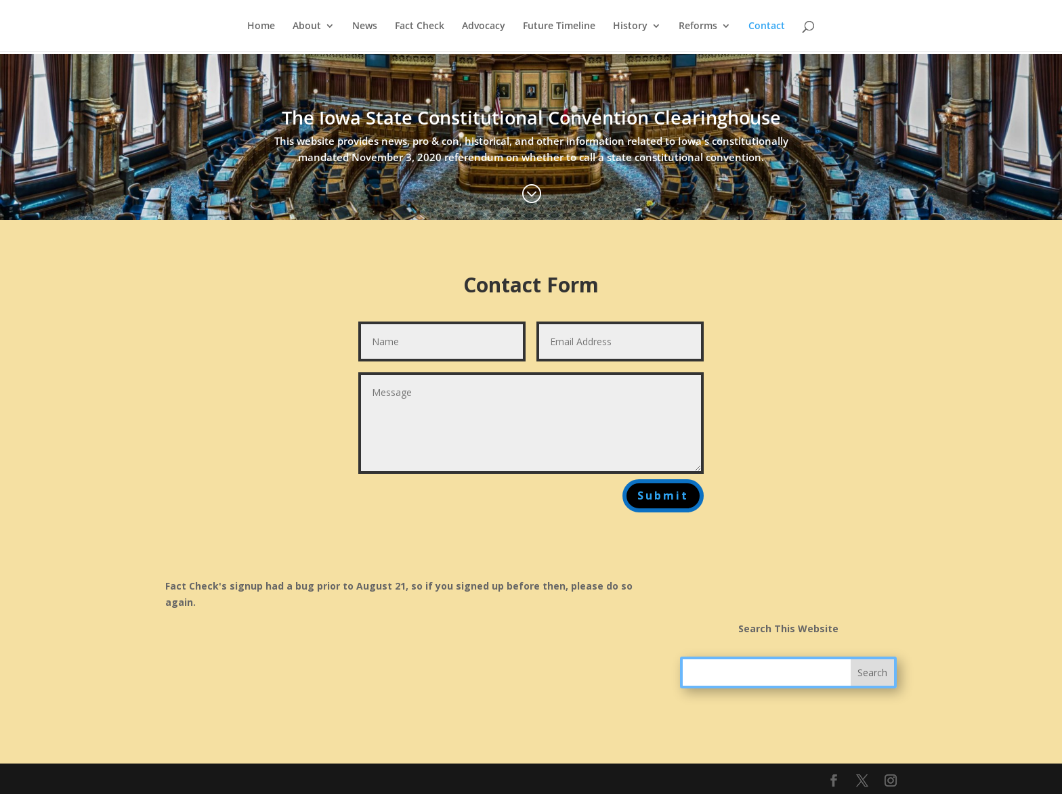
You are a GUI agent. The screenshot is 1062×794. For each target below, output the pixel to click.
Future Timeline (559, 26)
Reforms (698, 26)
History (630, 26)
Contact (766, 26)
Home (261, 26)
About (307, 26)
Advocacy (483, 26)
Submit (663, 495)
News (364, 26)
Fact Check (419, 26)
